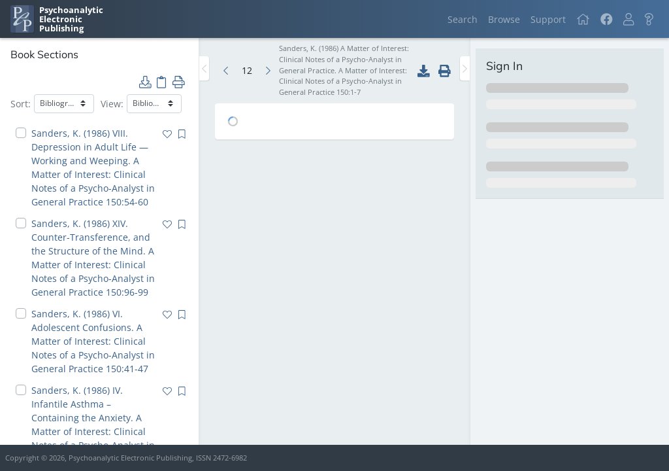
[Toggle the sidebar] (204, 68)
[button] (628, 19)
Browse (504, 19)
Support (548, 19)
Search (463, 19)
